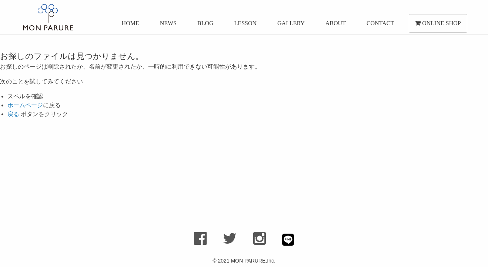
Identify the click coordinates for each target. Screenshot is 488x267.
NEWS (167, 25)
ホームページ (25, 105)
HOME (129, 25)
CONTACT (379, 25)
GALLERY (290, 25)
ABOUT (334, 25)
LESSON (244, 25)
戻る (13, 114)
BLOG (204, 25)
